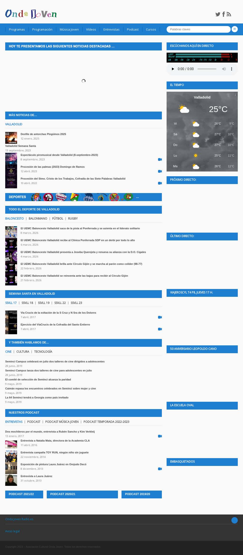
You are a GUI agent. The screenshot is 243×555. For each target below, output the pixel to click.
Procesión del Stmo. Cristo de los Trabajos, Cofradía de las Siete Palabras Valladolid (73, 178)
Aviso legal (12, 531)
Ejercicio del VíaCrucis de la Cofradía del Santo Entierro (55, 324)
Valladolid (13, 124)
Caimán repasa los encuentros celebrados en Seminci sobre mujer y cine (50, 388)
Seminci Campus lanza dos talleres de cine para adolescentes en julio (48, 370)
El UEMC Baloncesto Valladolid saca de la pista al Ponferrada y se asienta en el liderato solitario (80, 228)
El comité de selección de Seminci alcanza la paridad (38, 379)
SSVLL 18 (27, 303)
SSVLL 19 (43, 303)
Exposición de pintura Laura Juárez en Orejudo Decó (53, 464)
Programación (42, 29)
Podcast (133, 29)
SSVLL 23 (76, 303)
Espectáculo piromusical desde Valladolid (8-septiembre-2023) (59, 154)
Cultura (22, 351)
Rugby (73, 218)
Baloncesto (14, 218)
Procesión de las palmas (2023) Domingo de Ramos (53, 166)
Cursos (151, 29)
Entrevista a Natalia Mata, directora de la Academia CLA (55, 440)
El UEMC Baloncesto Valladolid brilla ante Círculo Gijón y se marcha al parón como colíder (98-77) (81, 263)
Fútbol (57, 218)
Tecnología (43, 351)
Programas (17, 29)
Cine (8, 351)
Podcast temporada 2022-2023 (106, 421)
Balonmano (38, 218)
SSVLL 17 (11, 303)
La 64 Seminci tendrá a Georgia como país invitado (37, 397)
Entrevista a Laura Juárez (36, 476)
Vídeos (91, 29)
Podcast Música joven (62, 421)
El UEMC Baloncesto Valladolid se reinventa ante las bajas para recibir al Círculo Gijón (74, 275)
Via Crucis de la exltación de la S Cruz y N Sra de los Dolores (58, 312)
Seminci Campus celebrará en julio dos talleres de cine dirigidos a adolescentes (55, 361)
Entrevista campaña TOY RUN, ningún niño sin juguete (55, 452)
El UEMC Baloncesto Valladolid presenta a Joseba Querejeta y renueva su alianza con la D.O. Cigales (83, 252)
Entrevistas (111, 29)
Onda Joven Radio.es (19, 519)
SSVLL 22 (60, 303)
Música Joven (69, 29)
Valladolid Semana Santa (20, 145)
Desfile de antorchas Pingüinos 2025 (43, 134)
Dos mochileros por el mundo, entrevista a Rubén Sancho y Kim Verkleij (50, 431)
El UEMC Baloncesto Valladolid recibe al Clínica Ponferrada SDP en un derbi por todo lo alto (78, 240)
